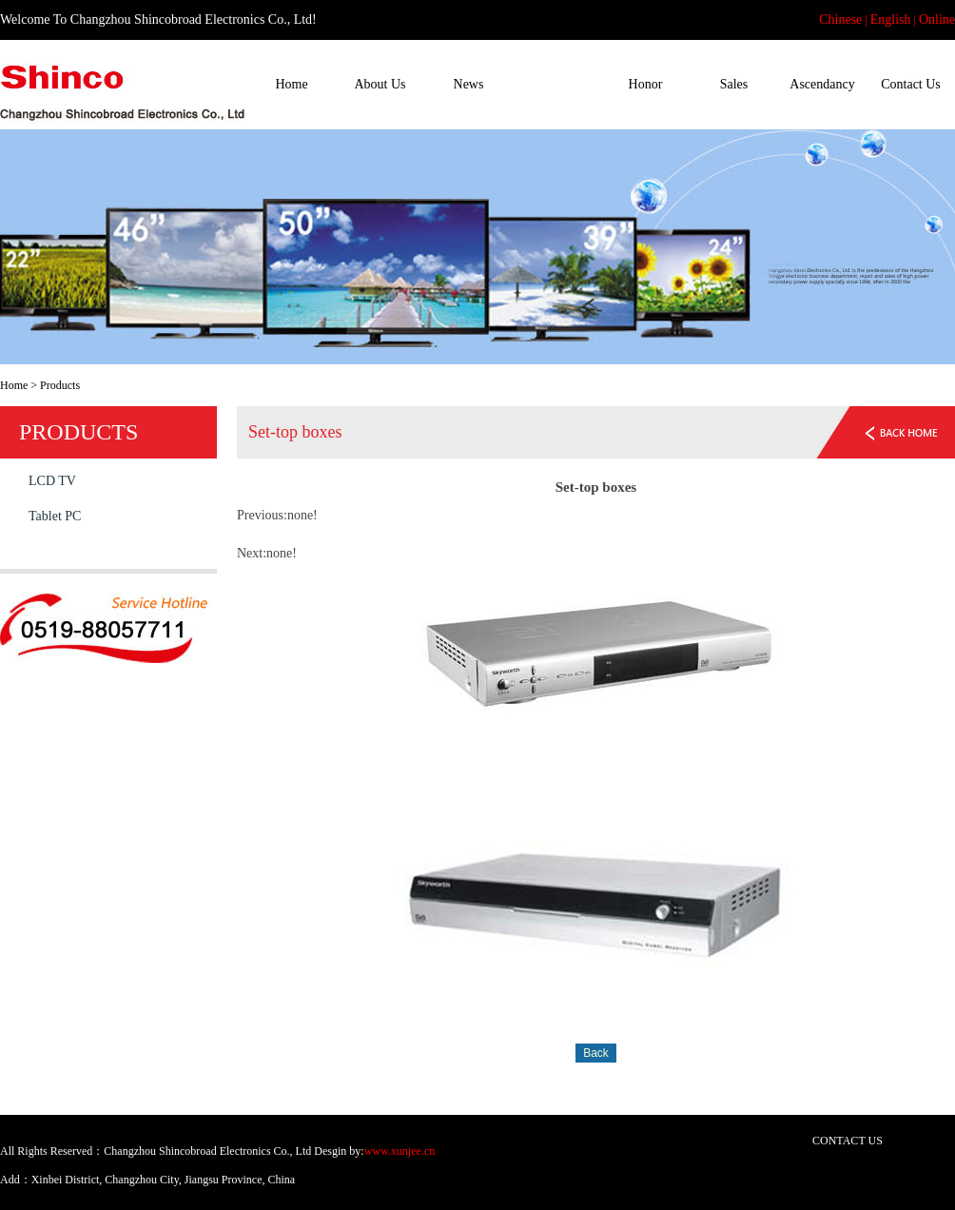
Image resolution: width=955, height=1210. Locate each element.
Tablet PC (55, 516)
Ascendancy (821, 84)
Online (937, 19)
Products (557, 84)
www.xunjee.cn (400, 1151)
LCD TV (52, 481)
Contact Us (911, 84)
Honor (646, 84)
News (469, 84)
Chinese (840, 19)
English (890, 19)
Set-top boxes (65, 551)
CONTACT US (847, 1140)
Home (291, 84)
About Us (379, 84)
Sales (734, 84)
